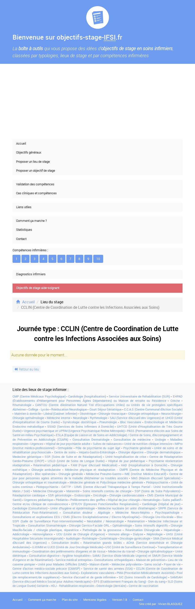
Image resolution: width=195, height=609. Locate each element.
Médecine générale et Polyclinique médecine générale (106, 482)
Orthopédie (65, 448)
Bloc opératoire (45, 474)
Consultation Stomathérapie (47, 525)
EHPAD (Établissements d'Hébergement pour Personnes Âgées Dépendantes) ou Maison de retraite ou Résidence (97, 398)
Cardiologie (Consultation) (30, 508)
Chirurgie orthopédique (143, 413)
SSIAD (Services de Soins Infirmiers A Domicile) (80, 426)
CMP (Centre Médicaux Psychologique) (39, 396)
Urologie (160, 439)
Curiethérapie (108, 538)
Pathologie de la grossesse (102, 530)
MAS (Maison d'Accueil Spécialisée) (155, 478)
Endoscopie (82, 495)
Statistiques (24, 230)
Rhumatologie (22, 405)
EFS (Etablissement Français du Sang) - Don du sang (129, 581)
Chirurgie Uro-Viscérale (158, 517)
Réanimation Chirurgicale (142, 530)
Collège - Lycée (38, 409)
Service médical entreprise (73, 560)
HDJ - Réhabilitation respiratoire (72, 586)
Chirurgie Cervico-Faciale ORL (89, 525)
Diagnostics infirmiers (31, 274)
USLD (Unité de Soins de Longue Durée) (76, 461)
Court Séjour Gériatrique (105, 409)
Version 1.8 (119, 599)
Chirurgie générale (71, 474)
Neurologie (80, 418)
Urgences (36, 444)
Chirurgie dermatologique (164, 452)
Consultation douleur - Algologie (86, 512)
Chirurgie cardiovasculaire (126, 495)
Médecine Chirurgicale (48, 491)
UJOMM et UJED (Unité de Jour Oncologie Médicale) (67, 547)
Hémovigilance (43, 534)
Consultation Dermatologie (91, 439)
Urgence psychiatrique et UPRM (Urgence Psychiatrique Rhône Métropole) (74, 431)
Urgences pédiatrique (38, 500)
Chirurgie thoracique (112, 413)
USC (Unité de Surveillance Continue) (130, 547)
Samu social (152, 564)
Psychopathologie (167, 512)
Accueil (21, 144)
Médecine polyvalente (127, 564)
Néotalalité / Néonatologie (105, 521)
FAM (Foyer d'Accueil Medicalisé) (94, 465)
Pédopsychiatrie (157, 482)
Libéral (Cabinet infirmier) (60, 413)
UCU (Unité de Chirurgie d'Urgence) (80, 534)
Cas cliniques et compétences (36, 193)
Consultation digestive (44, 555)
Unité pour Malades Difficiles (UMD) (62, 564)
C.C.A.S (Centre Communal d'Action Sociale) (153, 409)
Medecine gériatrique (27, 457)
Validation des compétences (35, 184)
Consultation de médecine (132, 439)
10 (98, 258)
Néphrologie (155, 534)
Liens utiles (23, 207)
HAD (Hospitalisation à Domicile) (144, 465)
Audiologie (73, 538)
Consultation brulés (65, 542)
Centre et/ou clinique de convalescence (40, 504)
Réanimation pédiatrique (50, 465)
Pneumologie (108, 422)
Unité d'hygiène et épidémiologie (72, 508)
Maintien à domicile (27, 413)
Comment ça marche (42, 599)
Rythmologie (98, 418)
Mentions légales (94, 599)
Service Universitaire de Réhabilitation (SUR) (139, 396)
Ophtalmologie (122, 525)
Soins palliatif (171, 500)
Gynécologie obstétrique (79, 422)
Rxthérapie (89, 538)
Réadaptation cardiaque (29, 495)
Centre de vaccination (143, 586)
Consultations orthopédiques (113, 560)
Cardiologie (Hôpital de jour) (161, 504)
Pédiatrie (62, 500)
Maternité (73, 491)
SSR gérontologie (60, 495)
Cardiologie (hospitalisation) (87, 396)
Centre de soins (65, 452)
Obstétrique (88, 413)
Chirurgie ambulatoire (46, 469)
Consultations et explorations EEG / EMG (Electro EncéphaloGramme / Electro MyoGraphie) (76, 517)
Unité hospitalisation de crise (125, 457)
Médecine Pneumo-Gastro (103, 474)
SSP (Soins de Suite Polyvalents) (158, 491)
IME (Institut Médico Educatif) (145, 474)
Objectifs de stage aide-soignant (37, 288)
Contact (21, 239)
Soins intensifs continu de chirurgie (107, 491)
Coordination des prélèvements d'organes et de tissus (69, 551)
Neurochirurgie (171, 413)
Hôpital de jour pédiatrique (126, 461)
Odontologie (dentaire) (111, 586)
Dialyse (138, 534)
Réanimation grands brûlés (102, 542)
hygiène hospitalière (76, 555)
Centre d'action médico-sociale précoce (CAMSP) (46, 568)
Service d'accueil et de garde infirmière (89, 577)
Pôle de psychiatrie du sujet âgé (98, 448)
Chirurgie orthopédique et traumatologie (40, 482)
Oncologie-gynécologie (135, 538)
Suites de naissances (107, 444)
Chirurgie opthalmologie (28, 418)
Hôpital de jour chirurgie (124, 500)
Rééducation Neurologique (69, 409)
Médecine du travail (121, 551)
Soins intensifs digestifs (151, 525)
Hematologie (151, 500)
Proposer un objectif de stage (35, 171)
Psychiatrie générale (137, 448)
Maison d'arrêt (99, 564)
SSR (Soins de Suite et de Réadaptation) (73, 457)
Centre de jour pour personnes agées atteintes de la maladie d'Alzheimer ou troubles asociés (97, 476)
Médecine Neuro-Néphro (132, 512)
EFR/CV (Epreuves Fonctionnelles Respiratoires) (105, 504)
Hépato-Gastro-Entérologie (97, 452)
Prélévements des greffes (87, 500)
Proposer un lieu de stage (33, 162)
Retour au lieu (26, 369)
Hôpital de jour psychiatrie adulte (68, 444)
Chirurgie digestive (131, 452)
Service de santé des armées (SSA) (108, 568)
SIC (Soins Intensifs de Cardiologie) (143, 577)
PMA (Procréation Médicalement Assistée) (145, 573)
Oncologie (99, 495)
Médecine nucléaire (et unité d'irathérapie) (126, 508)
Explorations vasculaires (97, 573)
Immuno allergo (119, 534)
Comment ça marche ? (31, 221)
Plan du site (70, 599)
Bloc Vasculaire (130, 422)
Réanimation (136, 521)
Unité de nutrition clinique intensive (148, 444)
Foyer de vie (172, 564)
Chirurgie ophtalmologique (155, 551)
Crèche (175, 400)
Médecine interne (58, 418)
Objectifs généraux (28, 152)
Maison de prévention (150, 560)
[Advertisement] (97, 101)
